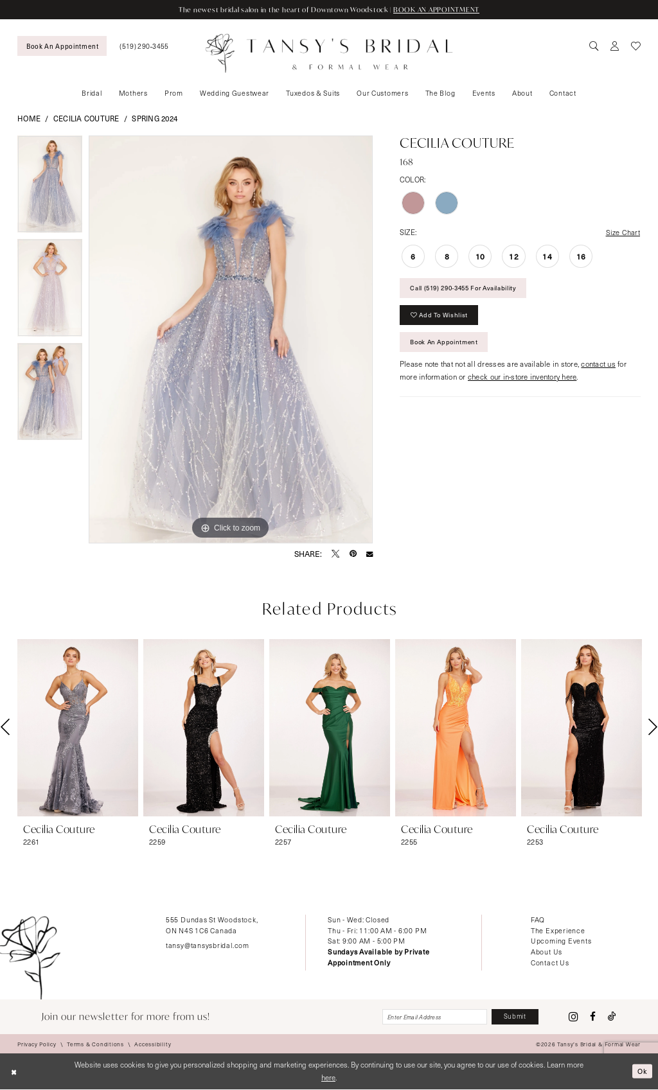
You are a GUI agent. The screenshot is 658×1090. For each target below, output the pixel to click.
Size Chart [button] (622, 233)
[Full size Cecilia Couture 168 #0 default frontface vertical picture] (230, 339)
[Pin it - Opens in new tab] (353, 554)
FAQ (538, 919)
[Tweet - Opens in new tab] (335, 554)
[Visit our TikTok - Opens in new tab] (612, 1017)
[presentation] (77, 727)
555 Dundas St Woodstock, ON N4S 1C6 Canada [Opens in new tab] (212, 925)
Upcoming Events (561, 941)
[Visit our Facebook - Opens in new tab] (593, 1017)
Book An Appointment (447, 345)
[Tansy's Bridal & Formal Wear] (329, 53)
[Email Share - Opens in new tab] (369, 553)
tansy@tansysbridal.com (207, 945)
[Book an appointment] (62, 46)
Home (28, 118)
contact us (598, 368)
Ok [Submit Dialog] (642, 1071)
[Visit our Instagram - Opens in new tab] (573, 1017)
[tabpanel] (49, 188)
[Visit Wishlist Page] (635, 46)
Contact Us (550, 963)
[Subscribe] (513, 1017)
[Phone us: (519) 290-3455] (144, 46)
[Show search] (594, 46)
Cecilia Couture (86, 118)
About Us (546, 952)
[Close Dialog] (14, 1072)
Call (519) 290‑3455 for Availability (468, 289)
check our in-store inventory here (522, 380)
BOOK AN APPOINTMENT (439, 9)
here (328, 1078)
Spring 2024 (154, 118)
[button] (615, 46)
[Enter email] (430, 1017)
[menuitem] (62, 46)
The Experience (558, 930)
